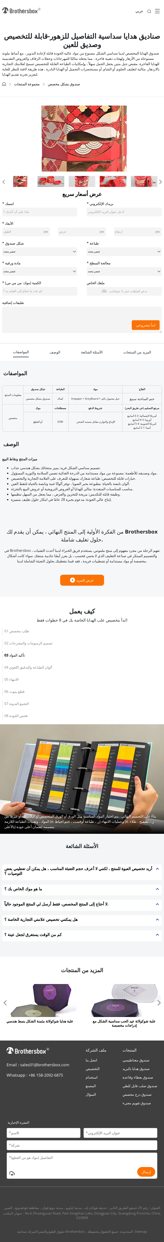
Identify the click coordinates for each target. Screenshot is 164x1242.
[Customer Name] (44, 1133)
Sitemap (141, 1231)
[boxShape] (39, 251)
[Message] (82, 1165)
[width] (82, 231)
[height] (138, 231)
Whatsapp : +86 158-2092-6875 (35, 1075)
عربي (139, 11)
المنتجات (130, 1050)
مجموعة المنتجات (27, 84)
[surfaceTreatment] (124, 271)
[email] (124, 212)
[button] (3, 181)
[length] (26, 231)
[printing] (124, 251)
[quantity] (39, 291)
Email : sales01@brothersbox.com (38, 1064)
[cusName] (39, 212)
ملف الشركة (96, 1050)
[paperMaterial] (39, 271)
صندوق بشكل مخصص (64, 84)
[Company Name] (82, 1145)
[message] (82, 320)
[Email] (120, 1133)
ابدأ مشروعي (145, 325)
